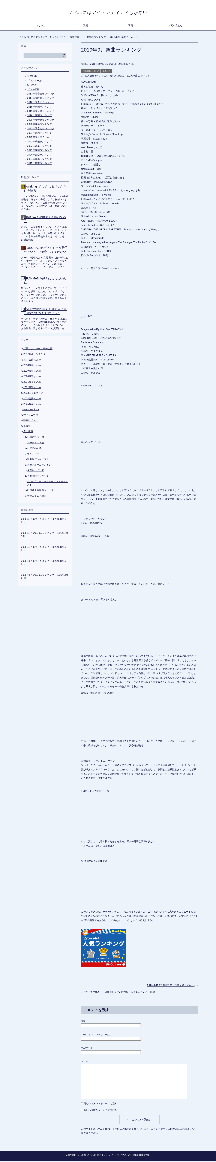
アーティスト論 (35, 443)
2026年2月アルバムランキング (37, 533)
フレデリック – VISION (93, 519)
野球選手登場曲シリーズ (40, 491)
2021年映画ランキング (39, 133)
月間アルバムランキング (40, 465)
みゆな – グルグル (90, 373)
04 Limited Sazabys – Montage (97, 113)
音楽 (85, 26)
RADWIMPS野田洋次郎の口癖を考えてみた (170, 986)
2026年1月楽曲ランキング (35, 561)
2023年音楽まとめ (33, 393)
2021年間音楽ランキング (40, 129)
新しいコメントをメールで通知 (100, 1104)
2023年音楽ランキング (39, 146)
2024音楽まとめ (32, 399)
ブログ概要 (33, 90)
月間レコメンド (35, 471)
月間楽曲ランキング (91, 72)
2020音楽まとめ (32, 377)
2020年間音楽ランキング (40, 120)
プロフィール (34, 81)
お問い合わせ (175, 26)
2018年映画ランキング (39, 107)
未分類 (27, 426)
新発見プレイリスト (38, 460)
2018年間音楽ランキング (40, 103)
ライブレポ (33, 454)
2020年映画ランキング (39, 125)
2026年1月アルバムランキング (37, 575)
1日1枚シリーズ (35, 437)
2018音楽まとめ (32, 366)
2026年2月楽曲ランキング (35, 547)
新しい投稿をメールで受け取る (100, 1111)
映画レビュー (30, 421)
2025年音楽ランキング (39, 164)
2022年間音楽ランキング (40, 138)
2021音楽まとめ (32, 382)
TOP (42, 38)
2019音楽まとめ (32, 371)
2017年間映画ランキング (40, 99)
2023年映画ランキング (39, 151)
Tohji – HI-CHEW (90, 347)
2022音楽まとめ (32, 388)
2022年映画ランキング (39, 142)
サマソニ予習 (30, 415)
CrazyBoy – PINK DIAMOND (96, 182)
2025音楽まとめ (32, 405)
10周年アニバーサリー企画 (37, 349)
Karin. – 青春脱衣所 (91, 524)
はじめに (40, 26)
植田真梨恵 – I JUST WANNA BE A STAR (103, 156)
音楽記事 (106, 72)
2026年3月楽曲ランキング (35, 519)
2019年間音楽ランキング (40, 112)
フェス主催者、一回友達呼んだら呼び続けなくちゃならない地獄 (120, 993)
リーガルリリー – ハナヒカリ (96, 130)
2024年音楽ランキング (39, 155)
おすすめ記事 (34, 449)
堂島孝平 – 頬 (88, 208)
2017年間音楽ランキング (40, 94)
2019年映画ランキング (39, 116)
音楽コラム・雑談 (36, 496)
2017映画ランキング (34, 355)
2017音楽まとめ (32, 360)
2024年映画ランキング (39, 160)
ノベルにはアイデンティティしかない (108, 12)
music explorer (31, 410)
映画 (130, 26)
